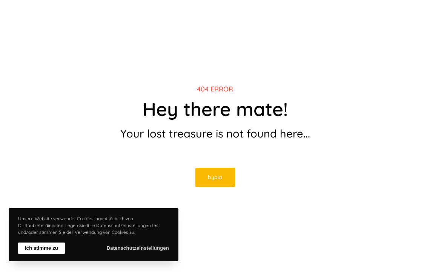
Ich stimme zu (41, 248)
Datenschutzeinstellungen (138, 248)
